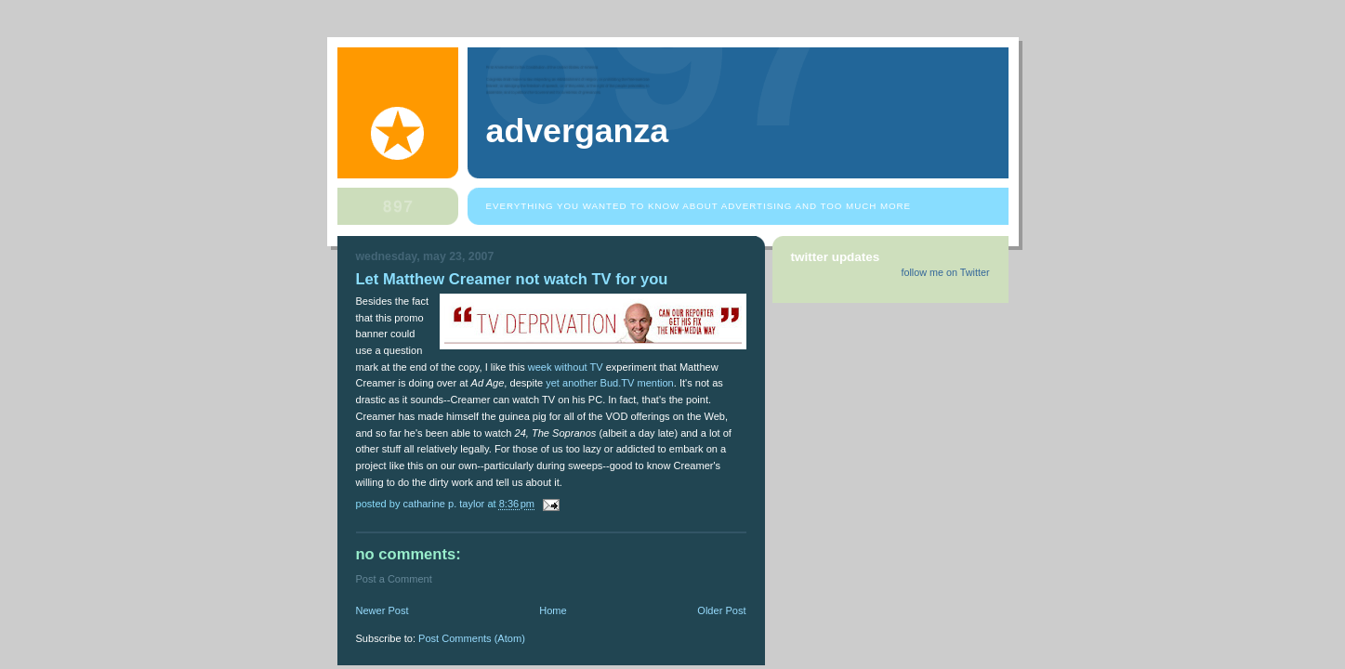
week (540, 367)
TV (596, 367)
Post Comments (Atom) (471, 638)
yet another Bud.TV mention (610, 382)
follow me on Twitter (945, 272)
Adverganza (577, 131)
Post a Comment (394, 578)
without (571, 367)
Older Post (721, 610)
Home (552, 610)
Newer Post (382, 610)
